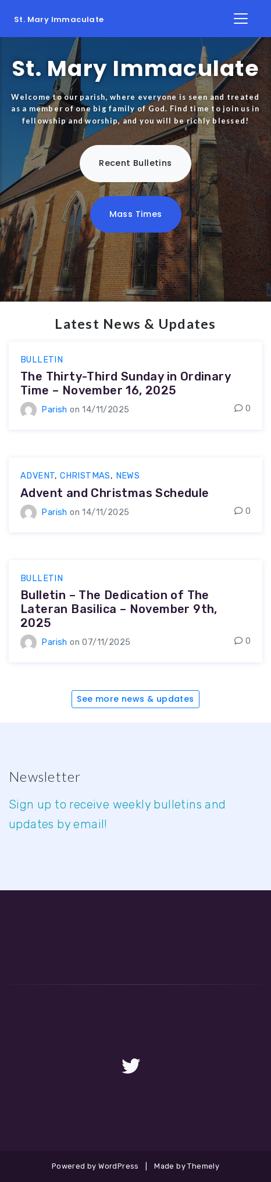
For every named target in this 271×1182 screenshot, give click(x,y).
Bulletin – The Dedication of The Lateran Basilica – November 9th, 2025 (118, 609)
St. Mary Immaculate (59, 19)
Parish (54, 410)
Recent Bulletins (135, 163)
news (128, 476)
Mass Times (135, 214)
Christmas (85, 476)
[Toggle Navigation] (240, 18)
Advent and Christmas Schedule (114, 493)
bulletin (41, 360)
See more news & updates (135, 699)
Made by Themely (186, 1166)
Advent (37, 476)
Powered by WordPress (95, 1166)
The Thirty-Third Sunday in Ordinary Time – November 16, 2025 (125, 383)
